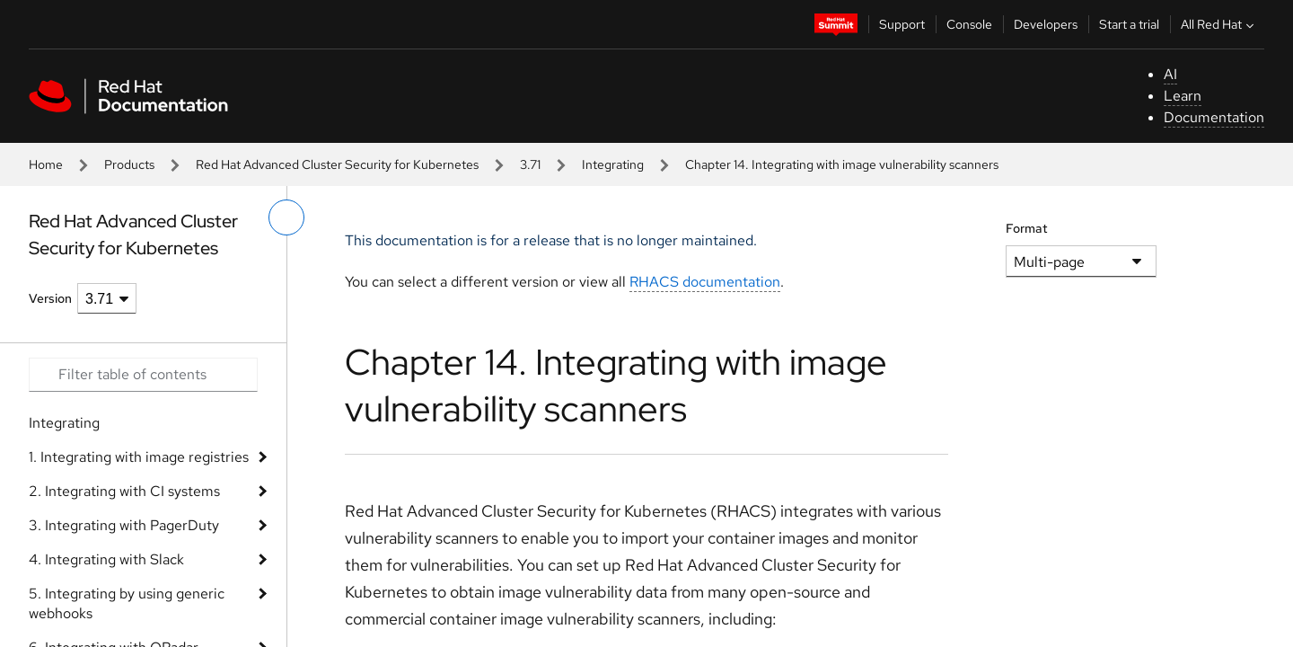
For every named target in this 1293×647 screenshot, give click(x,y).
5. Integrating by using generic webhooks (126, 603)
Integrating (613, 164)
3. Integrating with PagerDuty (124, 525)
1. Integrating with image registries (139, 457)
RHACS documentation (704, 281)
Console (969, 24)
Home (46, 164)
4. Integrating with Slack (106, 559)
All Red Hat (1219, 24)
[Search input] (143, 375)
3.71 (530, 164)
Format (1027, 228)
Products (129, 164)
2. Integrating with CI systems (124, 491)
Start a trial (1129, 24)
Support (902, 24)
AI (1170, 74)
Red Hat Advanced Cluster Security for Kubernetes (337, 164)
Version (50, 298)
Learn (1182, 95)
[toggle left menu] (286, 217)
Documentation (1214, 117)
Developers (1046, 24)
